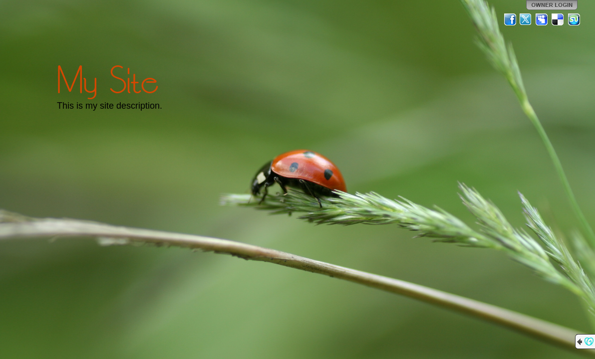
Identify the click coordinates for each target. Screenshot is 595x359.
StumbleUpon (574, 19)
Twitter (526, 19)
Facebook (510, 19)
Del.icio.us (558, 19)
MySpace (542, 19)
